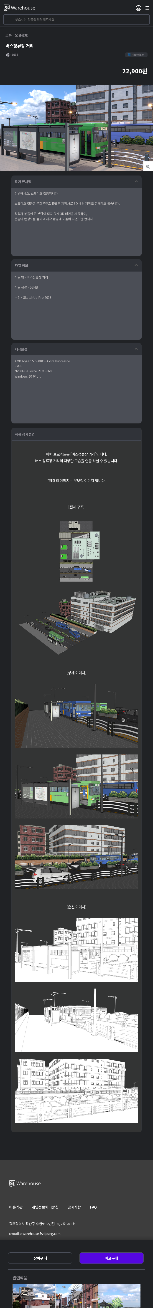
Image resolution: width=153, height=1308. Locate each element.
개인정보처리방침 (45, 1207)
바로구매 (111, 1258)
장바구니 (40, 1258)
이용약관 (16, 1207)
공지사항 (74, 1207)
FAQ (93, 1207)
